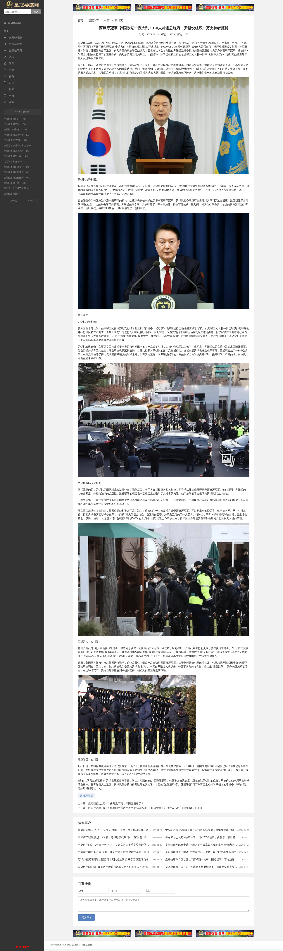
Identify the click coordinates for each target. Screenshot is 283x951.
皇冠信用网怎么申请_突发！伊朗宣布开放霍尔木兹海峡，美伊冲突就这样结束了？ (125, 852)
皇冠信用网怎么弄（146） (16, 156)
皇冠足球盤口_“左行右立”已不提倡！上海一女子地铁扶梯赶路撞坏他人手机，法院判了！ (129, 830)
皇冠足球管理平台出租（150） (19, 145)
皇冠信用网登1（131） (15, 193)
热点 (9, 57)
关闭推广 (24, 947)
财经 (9, 82)
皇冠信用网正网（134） (15, 183)
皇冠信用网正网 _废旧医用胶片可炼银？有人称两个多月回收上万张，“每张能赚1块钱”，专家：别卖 (135, 867)
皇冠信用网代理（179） (15, 124)
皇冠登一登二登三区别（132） (19, 188)
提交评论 (86, 919)
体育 (9, 76)
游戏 (9, 102)
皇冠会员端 (13, 44)
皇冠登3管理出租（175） (16, 129)
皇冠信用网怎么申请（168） (17, 135)
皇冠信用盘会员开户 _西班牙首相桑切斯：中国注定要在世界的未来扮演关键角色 (211, 867)
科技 (9, 95)
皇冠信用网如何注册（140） (17, 172)
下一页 (31, 200)
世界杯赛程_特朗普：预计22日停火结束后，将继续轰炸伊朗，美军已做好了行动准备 (213, 830)
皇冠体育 (94, 20)
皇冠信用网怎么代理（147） (17, 151)
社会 (9, 70)
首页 (6, 31)
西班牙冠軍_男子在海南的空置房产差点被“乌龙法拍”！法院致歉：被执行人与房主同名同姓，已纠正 (145, 808)
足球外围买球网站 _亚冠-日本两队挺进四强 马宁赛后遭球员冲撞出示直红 (119, 859)
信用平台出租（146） (14, 161)
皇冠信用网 (13, 50)
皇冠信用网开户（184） (15, 119)
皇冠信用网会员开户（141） (17, 167)
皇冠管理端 (13, 37)
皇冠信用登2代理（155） (16, 140)
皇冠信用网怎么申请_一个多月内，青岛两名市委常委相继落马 (113, 844)
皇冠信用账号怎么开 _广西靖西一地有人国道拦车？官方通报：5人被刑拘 (207, 859)
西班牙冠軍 (86, 795)
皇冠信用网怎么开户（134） (17, 177)
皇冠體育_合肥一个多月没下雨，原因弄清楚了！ (116, 803)
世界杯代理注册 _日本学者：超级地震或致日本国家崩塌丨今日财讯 (116, 837)
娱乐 (9, 63)
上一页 (13, 200)
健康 (9, 89)
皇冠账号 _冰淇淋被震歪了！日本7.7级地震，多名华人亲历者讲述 (202, 837)
